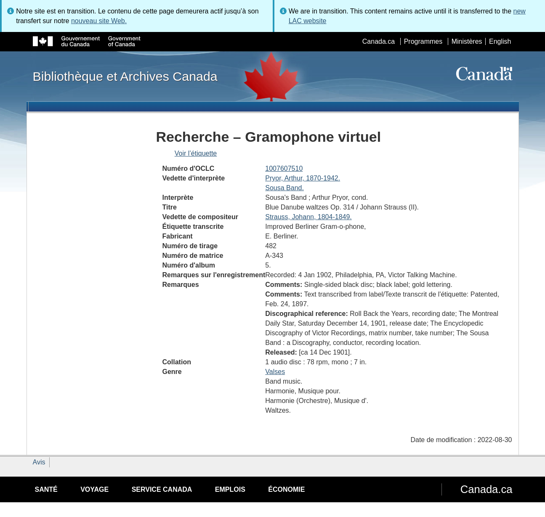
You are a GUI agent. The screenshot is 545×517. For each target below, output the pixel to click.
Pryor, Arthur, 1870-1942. (302, 178)
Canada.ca (378, 41)
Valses (275, 371)
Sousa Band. (284, 187)
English (500, 41)
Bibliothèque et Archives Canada (125, 76)
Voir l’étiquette (196, 153)
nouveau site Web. (99, 20)
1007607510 (284, 168)
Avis (39, 462)
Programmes (423, 41)
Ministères (467, 41)
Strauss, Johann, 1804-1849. (308, 216)
